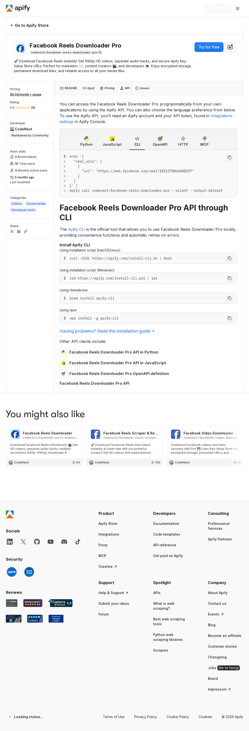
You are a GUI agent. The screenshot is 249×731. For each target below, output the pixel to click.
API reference (164, 392)
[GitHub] (37, 389)
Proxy (103, 392)
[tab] (68, 88)
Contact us (217, 451)
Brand (213, 526)
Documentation (166, 371)
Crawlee (107, 414)
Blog (211, 472)
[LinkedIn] (10, 389)
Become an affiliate (224, 483)
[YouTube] (50, 389)
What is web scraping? (163, 453)
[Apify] (18, 8)
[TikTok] (78, 389)
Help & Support (113, 440)
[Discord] (64, 389)
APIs (156, 440)
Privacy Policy (145, 564)
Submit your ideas (113, 451)
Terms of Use (113, 564)
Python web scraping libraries (168, 484)
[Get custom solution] (170, 8)
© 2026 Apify (232, 564)
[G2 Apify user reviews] (13, 466)
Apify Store (107, 371)
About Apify (218, 440)
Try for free (209, 47)
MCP (102, 403)
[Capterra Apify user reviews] (60, 450)
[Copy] (66, 52)
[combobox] (230, 47)
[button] (116, 361)
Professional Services (219, 373)
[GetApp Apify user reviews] (12, 450)
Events (216, 461)
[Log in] (194, 8)
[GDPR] (12, 419)
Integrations (108, 381)
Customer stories (222, 493)
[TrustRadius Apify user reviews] (35, 466)
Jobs (224, 515)
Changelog (217, 504)
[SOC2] (29, 419)
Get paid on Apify (168, 403)
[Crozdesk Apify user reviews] (56, 466)
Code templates (166, 381)
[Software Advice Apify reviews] (33, 450)
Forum (103, 461)
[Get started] (218, 8)
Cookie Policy (178, 564)
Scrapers (160, 497)
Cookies (205, 564)
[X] (23, 389)
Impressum (219, 536)
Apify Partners (220, 386)
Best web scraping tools (169, 468)
